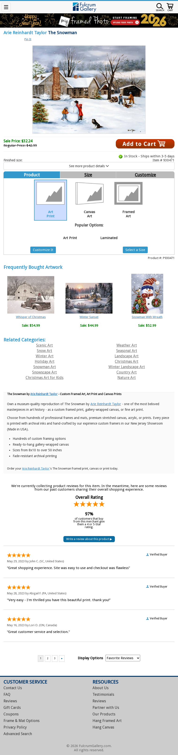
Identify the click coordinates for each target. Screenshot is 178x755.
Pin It (27, 39)
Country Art (126, 372)
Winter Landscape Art (126, 367)
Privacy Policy (15, 727)
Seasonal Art (126, 350)
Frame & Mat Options (21, 720)
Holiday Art (44, 361)
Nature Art (126, 377)
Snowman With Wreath (147, 317)
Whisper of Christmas (31, 317)
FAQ (7, 694)
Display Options (90, 658)
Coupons (11, 714)
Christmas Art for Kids (44, 377)
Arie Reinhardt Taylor (25, 32)
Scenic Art (44, 345)
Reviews (10, 701)
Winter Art (45, 356)
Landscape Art (127, 356)
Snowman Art (44, 367)
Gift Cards (12, 707)
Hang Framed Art (107, 720)
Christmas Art (126, 361)
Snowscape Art (44, 372)
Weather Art (126, 345)
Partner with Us (106, 707)
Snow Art (44, 350)
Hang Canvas (103, 727)
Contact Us (13, 688)
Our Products (104, 714)
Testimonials (103, 694)
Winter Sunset (89, 317)
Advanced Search (18, 734)
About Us (100, 688)
